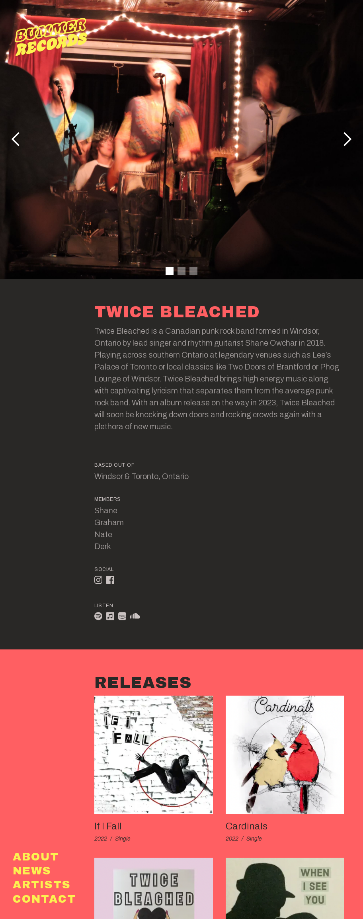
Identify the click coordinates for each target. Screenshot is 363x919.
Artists (42, 885)
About (36, 857)
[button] (347, 139)
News (32, 871)
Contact (44, 899)
